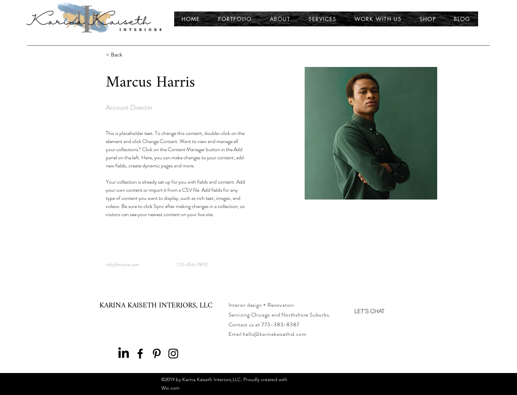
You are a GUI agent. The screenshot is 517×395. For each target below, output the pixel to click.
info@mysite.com (122, 264)
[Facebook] (140, 353)
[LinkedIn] (123, 353)
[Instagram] (173, 353)
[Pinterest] (156, 353)
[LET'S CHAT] (369, 311)
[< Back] (119, 55)
